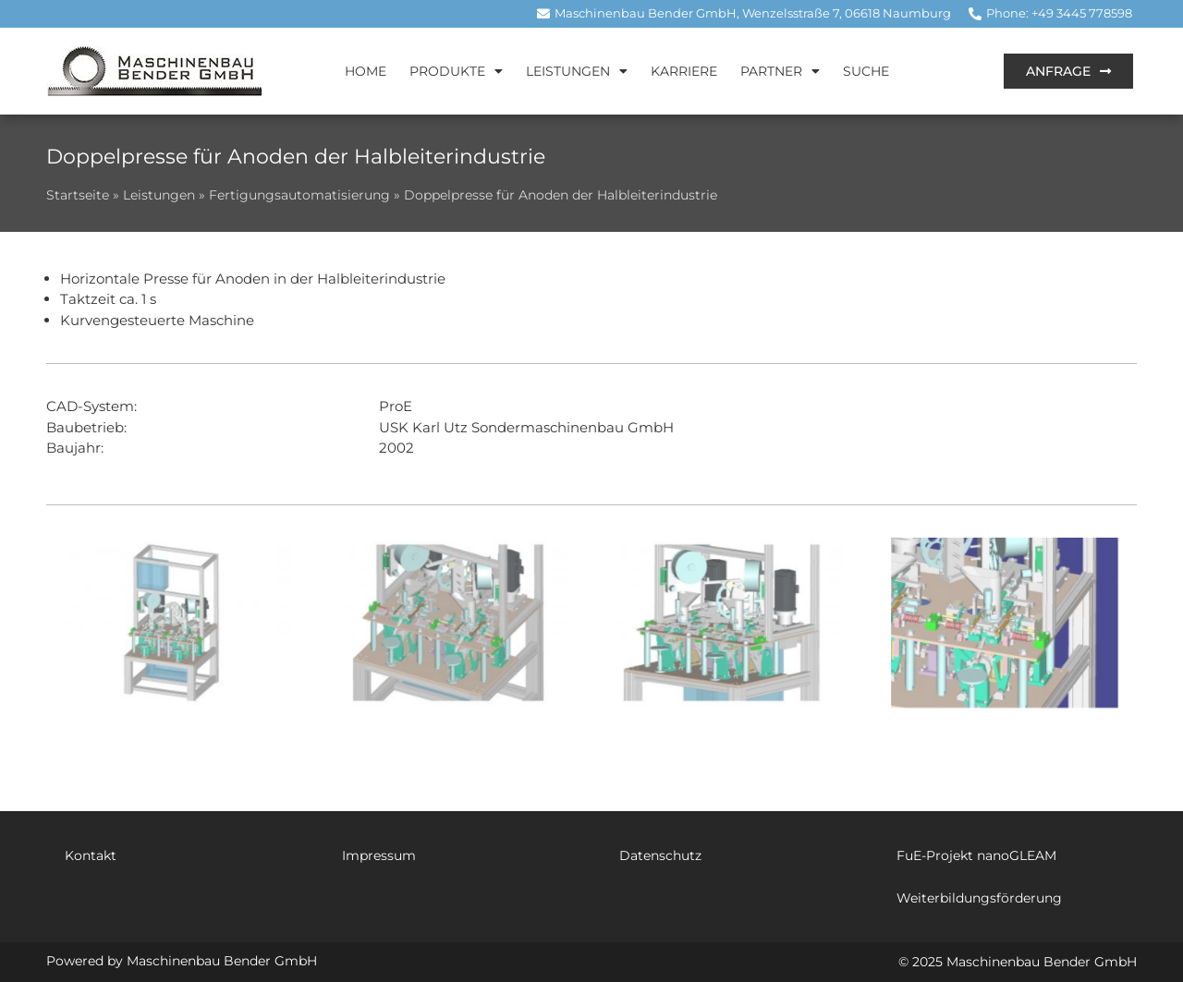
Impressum (379, 855)
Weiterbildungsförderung (979, 898)
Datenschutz (660, 855)
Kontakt (90, 855)
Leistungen (577, 71)
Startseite (77, 195)
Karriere (684, 71)
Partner (780, 71)
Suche (866, 71)
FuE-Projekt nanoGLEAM (976, 855)
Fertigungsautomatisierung (299, 195)
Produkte (456, 71)
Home (365, 71)
